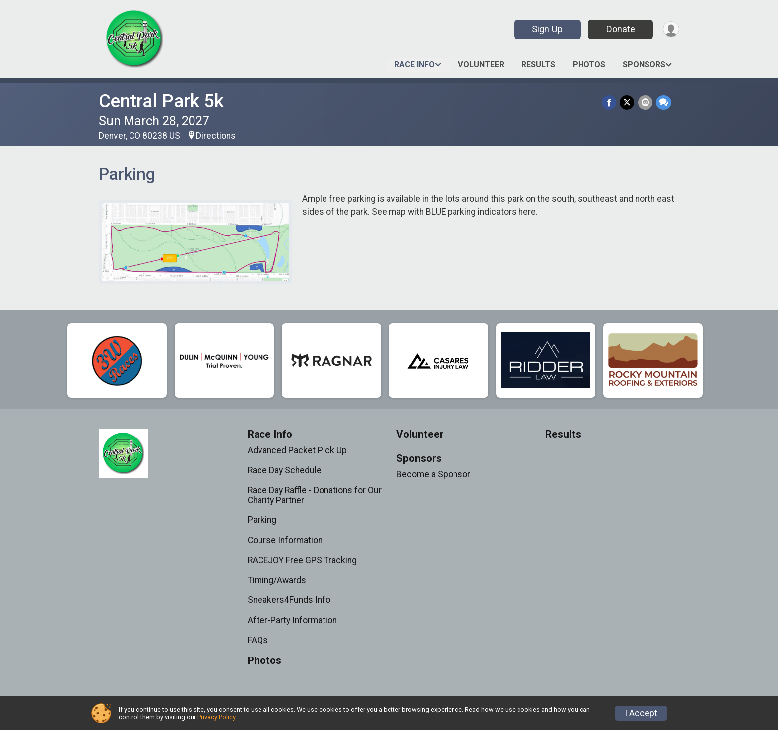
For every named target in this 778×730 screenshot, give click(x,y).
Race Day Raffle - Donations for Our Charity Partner (315, 495)
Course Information (285, 540)
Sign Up (545, 29)
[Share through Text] (663, 103)
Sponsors (644, 64)
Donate (618, 29)
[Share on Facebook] (611, 103)
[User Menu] (670, 29)
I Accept (641, 713)
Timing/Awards (277, 580)
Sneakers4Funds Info (289, 600)
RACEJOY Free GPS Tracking (302, 560)
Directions (216, 136)
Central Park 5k (161, 101)
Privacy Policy (216, 717)
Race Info (414, 64)
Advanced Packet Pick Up (297, 450)
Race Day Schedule (285, 470)
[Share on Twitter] (628, 103)
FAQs (258, 640)
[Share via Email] (646, 103)
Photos (589, 64)
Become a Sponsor (433, 474)
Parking (262, 520)
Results (538, 64)
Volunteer (481, 64)
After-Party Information (292, 620)
